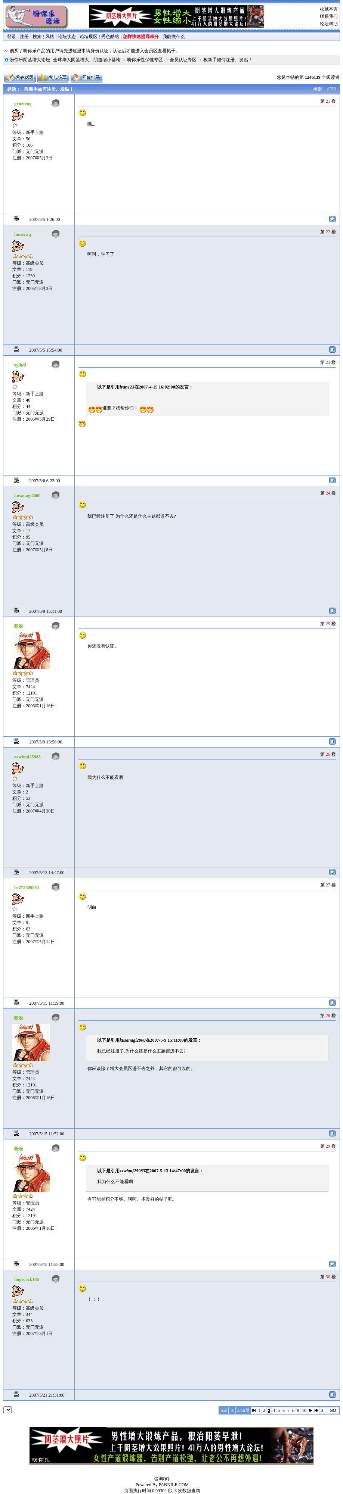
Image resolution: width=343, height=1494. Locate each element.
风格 (49, 36)
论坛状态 (67, 36)
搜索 (37, 36)
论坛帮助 (329, 23)
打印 (331, 89)
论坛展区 (89, 36)
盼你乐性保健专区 (145, 59)
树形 (317, 89)
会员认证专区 (183, 59)
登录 (11, 36)
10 (304, 1410)
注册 (24, 36)
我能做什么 (174, 36)
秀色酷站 (110, 36)
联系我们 (329, 16)
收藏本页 (329, 9)
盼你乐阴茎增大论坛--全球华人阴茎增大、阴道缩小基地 (65, 59)
